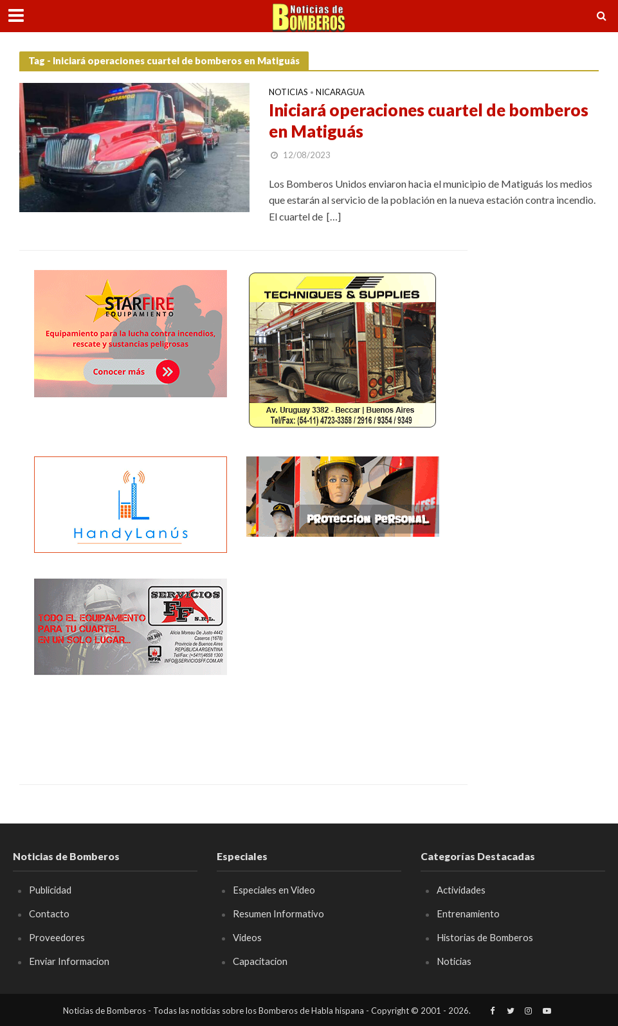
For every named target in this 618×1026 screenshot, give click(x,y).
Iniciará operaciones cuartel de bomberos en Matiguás (428, 121)
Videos (247, 937)
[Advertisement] (342, 659)
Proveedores (57, 937)
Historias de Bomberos (485, 937)
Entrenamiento (468, 913)
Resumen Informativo (278, 913)
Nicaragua (340, 92)
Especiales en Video (274, 890)
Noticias (288, 92)
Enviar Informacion (69, 961)
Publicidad (50, 890)
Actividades (461, 890)
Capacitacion (260, 961)
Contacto (49, 913)
